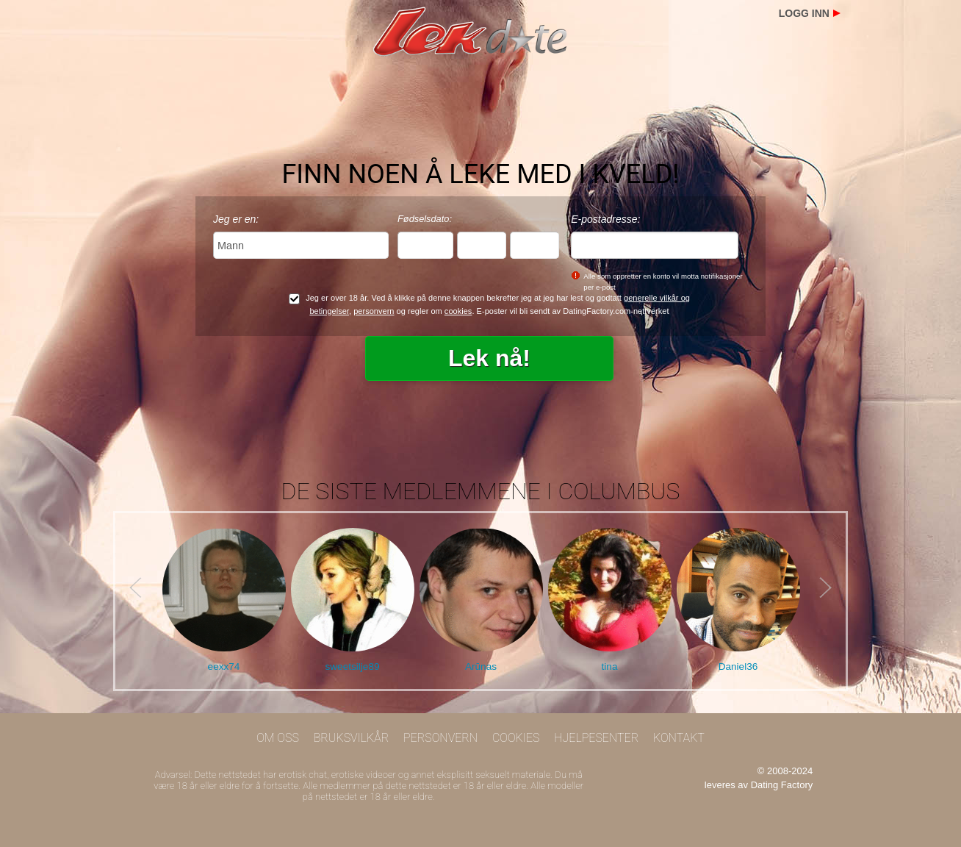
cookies (458, 311)
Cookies (516, 738)
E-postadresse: (605, 219)
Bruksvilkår (351, 738)
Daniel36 (738, 666)
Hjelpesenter (596, 738)
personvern (373, 311)
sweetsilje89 (352, 666)
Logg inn (804, 13)
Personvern (440, 738)
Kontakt (679, 738)
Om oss (277, 738)
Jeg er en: (236, 219)
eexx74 (224, 666)
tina (610, 666)
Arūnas (481, 666)
